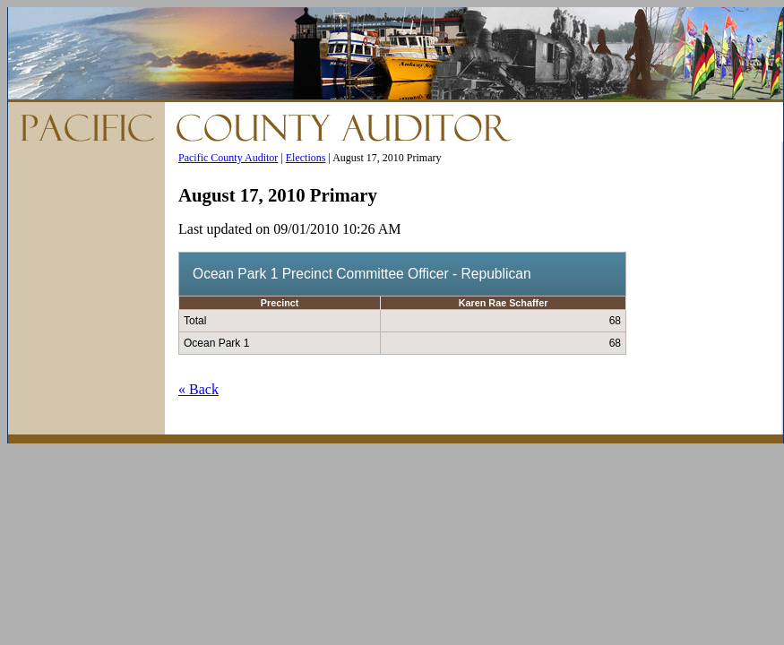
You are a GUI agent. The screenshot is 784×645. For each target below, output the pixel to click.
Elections (306, 157)
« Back (198, 389)
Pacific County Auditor (228, 157)
